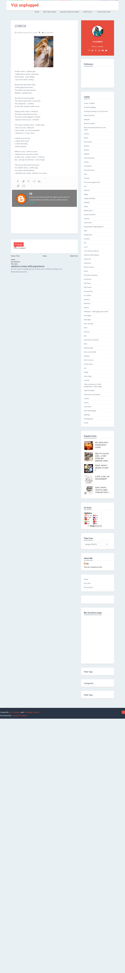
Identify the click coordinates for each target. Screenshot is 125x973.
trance (86, 403)
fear (85, 174)
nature (86, 307)
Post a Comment (20, 248)
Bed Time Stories (49, 12)
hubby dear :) (88, 210)
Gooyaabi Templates (19, 715)
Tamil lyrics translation (92, 394)
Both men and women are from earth (95, 128)
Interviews (88, 223)
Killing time (88, 235)
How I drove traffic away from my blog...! (102, 489)
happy (86, 194)
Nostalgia (87, 315)
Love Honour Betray (91, 251)
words (86, 423)
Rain (85, 344)
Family (86, 162)
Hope (86, 206)
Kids (85, 231)
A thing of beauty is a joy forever (96, 111)
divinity (86, 146)
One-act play (88, 324)
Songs (86, 372)
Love (86, 247)
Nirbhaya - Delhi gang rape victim (96, 311)
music (86, 271)
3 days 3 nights (89, 103)
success (86, 380)
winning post (88, 419)
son (85, 368)
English (86, 154)
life (85, 243)
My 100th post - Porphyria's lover (102, 444)
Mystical (87, 303)
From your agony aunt (92, 182)
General (87, 190)
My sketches (15, 262)
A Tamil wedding (90, 107)
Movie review (89, 267)
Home (37, 12)
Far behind (88, 166)
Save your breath (90, 352)
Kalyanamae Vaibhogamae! (94, 227)
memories (87, 259)
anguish (87, 119)
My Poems (88, 287)
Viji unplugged (25, 4)
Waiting (87, 415)
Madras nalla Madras (91, 255)
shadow (86, 356)
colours (86, 134)
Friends (86, 178)
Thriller (86, 398)
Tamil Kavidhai (89, 390)
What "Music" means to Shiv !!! (102, 467)
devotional (88, 142)
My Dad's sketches (90, 275)
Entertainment (89, 158)
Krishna (86, 239)
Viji (30, 193)
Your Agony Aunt (104, 12)
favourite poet (89, 170)
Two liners (87, 407)
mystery (87, 299)
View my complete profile (93, 567)
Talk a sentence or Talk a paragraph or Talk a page (93, 385)
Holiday (87, 202)
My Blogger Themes (31, 712)
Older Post (74, 256)
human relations (90, 214)
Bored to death (89, 123)
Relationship (88, 348)
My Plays (87, 283)
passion (86, 332)
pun (85, 336)
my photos (87, 279)
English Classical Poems (69, 12)
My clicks (14, 264)
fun (85, 186)
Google (32, 202)
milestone (87, 263)
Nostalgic (87, 320)
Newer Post (15, 256)
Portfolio (88, 12)
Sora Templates (15, 712)
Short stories (88, 360)
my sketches (88, 291)
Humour (87, 218)
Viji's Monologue (90, 411)
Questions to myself (91, 340)
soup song (87, 376)
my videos (87, 295)
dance (86, 138)
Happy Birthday (89, 198)
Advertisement (89, 115)
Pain (85, 328)
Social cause (88, 364)
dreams (86, 150)
